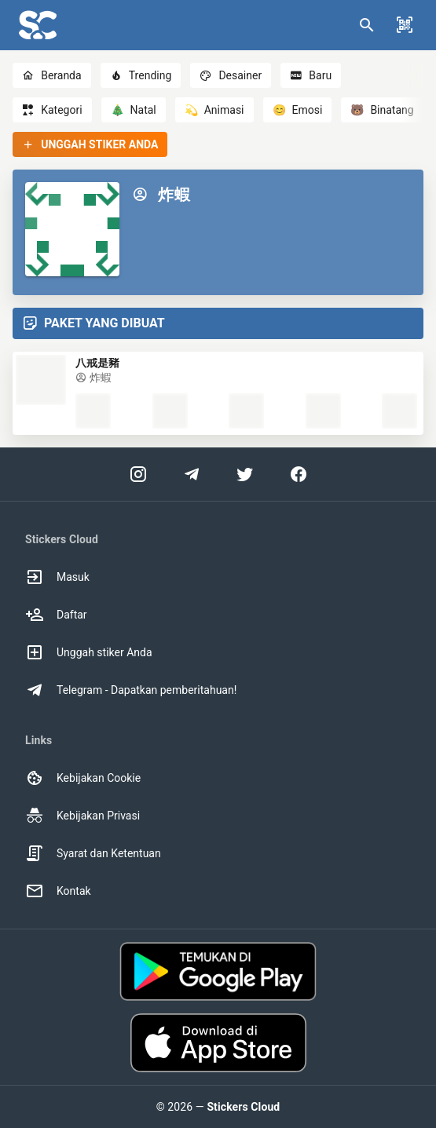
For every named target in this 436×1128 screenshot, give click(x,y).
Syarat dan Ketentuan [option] (93, 853)
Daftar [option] (56, 614)
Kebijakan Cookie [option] (83, 777)
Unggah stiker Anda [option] (88, 652)
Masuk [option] (57, 577)
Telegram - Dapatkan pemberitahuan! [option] (130, 690)
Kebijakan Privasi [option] (82, 815)
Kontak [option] (58, 891)
